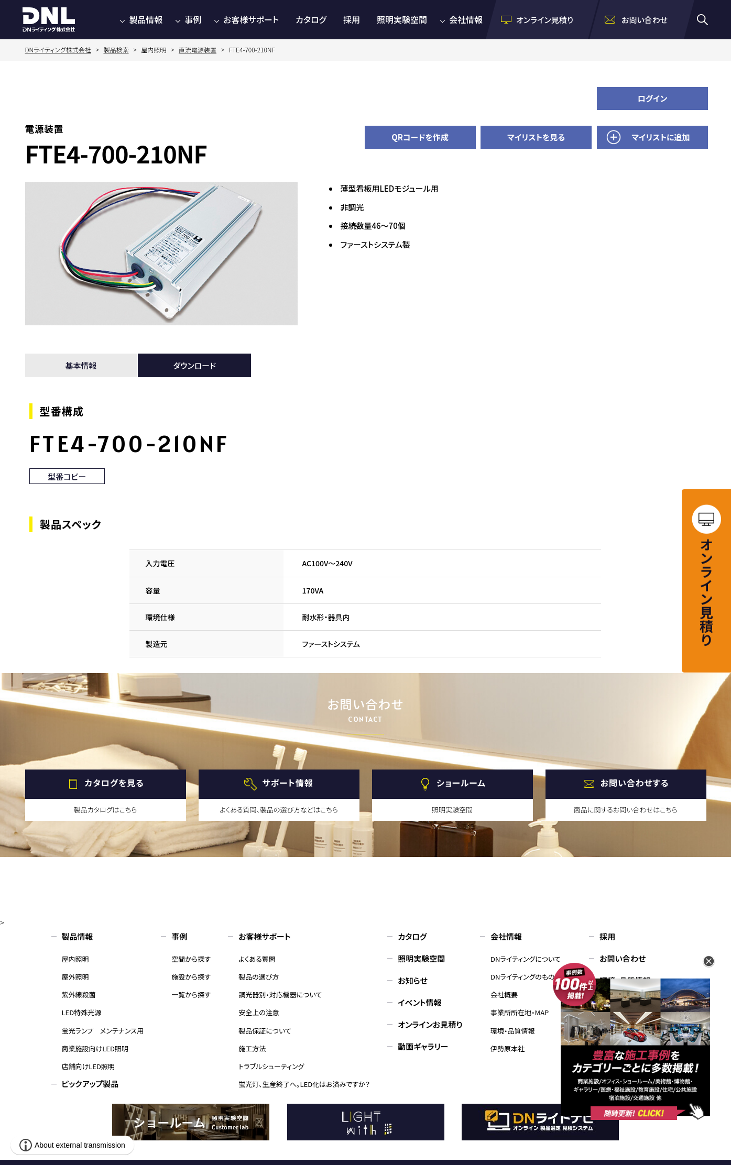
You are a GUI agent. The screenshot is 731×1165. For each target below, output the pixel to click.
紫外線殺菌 (79, 994)
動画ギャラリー (423, 1046)
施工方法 (252, 1048)
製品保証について (264, 1031)
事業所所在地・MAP (519, 1012)
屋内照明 (75, 959)
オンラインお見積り (430, 1024)
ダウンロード (194, 365)
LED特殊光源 (82, 1012)
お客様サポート (251, 19)
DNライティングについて (525, 959)
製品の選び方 (258, 977)
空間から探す (191, 959)
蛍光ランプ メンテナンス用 (103, 1031)
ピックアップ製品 (90, 1083)
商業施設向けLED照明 (95, 1048)
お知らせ (413, 980)
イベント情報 (419, 1002)
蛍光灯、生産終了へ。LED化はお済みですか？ (304, 1084)
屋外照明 (75, 977)
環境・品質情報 (512, 1031)
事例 (192, 19)
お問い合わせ (622, 958)
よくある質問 (257, 959)
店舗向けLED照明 (88, 1066)
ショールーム (461, 782)
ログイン (653, 98)
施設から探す (191, 977)
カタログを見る (114, 782)
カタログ (311, 19)
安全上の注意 (258, 1012)
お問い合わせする (635, 782)
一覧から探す (191, 994)
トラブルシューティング (271, 1066)
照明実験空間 (402, 19)
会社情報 (466, 19)
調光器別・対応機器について (280, 994)
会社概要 (504, 994)
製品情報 (145, 19)
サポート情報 (287, 782)
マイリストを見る (536, 136)
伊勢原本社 (507, 1048)
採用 (351, 19)
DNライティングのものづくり (531, 977)
